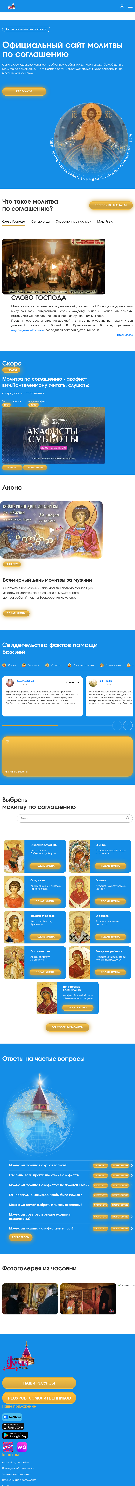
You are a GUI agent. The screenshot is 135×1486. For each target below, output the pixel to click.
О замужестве (40, 943)
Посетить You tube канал (111, 201)
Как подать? (24, 91)
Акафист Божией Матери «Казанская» (111, 844)
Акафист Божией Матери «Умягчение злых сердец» (78, 989)
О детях (101, 872)
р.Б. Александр (27, 676)
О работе (102, 908)
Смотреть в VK (12, 463)
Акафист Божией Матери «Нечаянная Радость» (111, 950)
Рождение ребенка (109, 943)
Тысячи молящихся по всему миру (26, 29)
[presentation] (117, 721)
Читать (7, 400)
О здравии (37, 872)
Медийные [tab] (105, 217)
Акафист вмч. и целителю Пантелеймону (45, 879)
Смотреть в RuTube (35, 463)
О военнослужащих (43, 837)
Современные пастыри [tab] (73, 217)
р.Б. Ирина (107, 676)
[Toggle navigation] (130, 6)
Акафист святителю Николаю (107, 915)
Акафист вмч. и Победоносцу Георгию (43, 844)
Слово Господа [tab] (13, 217)
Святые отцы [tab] (40, 217)
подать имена (16, 609)
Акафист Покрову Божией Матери (111, 879)
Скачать (34, 400)
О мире (101, 837)
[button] (30, 721)
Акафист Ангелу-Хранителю (40, 950)
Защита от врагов (42, 908)
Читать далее (122, 330)
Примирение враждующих (72, 981)
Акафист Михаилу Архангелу (41, 915)
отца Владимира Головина (30, 325)
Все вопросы (21, 1244)
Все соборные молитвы (67, 1019)
